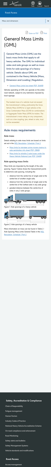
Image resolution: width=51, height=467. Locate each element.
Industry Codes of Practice (15, 421)
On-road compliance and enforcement (20, 431)
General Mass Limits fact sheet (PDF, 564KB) (26, 86)
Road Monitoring (11, 436)
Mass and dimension (10, 21)
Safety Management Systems (16, 446)
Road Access (11, 12)
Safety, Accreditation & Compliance (24, 401)
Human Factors (11, 416)
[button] (33, 2)
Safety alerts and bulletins (15, 441)
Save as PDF (31, 33)
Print (43, 33)
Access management (13, 465)
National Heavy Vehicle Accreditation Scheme (23, 426)
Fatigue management (13, 411)
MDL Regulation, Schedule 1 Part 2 (27, 143)
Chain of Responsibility (14, 406)
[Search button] (46, 3)
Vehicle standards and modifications (19, 451)
